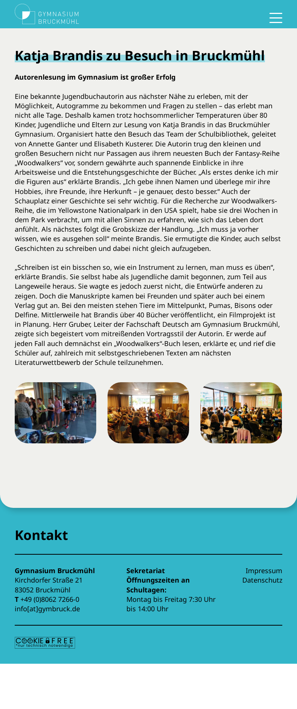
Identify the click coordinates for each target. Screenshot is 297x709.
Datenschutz (262, 579)
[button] (55, 418)
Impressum (264, 570)
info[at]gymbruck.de (47, 608)
